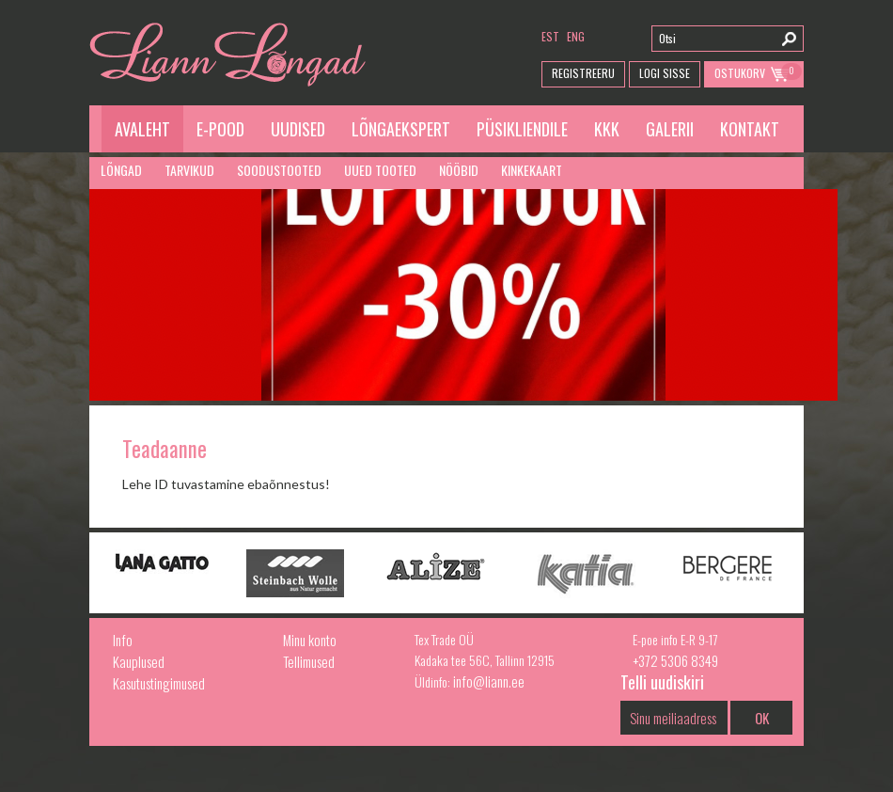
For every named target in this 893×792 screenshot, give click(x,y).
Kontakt (749, 129)
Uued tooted (380, 170)
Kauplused (138, 661)
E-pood (220, 129)
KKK (606, 129)
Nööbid (458, 170)
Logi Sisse (664, 73)
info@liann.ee (489, 681)
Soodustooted (279, 170)
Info (123, 639)
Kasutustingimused (159, 683)
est (550, 36)
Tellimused (309, 661)
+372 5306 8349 (675, 660)
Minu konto (310, 639)
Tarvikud (189, 170)
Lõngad (121, 170)
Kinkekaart (531, 170)
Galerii (670, 129)
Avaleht (142, 129)
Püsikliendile (522, 129)
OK (762, 717)
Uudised (298, 129)
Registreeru (583, 73)
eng (576, 36)
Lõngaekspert (401, 129)
